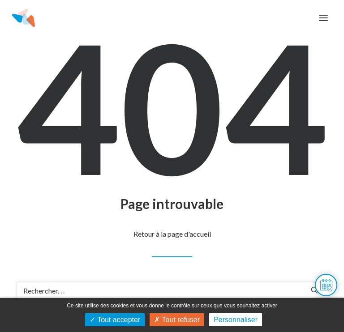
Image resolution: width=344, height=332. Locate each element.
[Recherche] (172, 290)
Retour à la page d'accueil (172, 234)
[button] (323, 18)
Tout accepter (115, 319)
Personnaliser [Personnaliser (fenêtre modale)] (236, 319)
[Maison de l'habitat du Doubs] (23, 18)
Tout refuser (177, 319)
